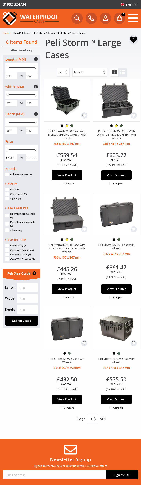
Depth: (10, 309)
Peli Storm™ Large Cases (72, 33)
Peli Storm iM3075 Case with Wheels (116, 360)
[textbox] (129, 4)
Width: (10, 298)
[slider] (8, 67)
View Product (67, 175)
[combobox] (129, 4)
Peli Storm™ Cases (44, 33)
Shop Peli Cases (22, 33)
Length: (10, 287)
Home (6, 33)
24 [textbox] (59, 72)
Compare (69, 183)
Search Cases (21, 321)
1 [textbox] (91, 419)
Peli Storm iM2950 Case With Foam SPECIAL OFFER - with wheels (67, 248)
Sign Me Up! (122, 475)
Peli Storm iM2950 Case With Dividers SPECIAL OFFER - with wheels (116, 134)
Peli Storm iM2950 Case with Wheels (116, 246)
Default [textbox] (78, 72)
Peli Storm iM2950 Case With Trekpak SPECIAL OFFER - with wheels (67, 134)
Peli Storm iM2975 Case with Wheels (67, 360)
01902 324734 (14, 4)
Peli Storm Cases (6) (21, 174)
